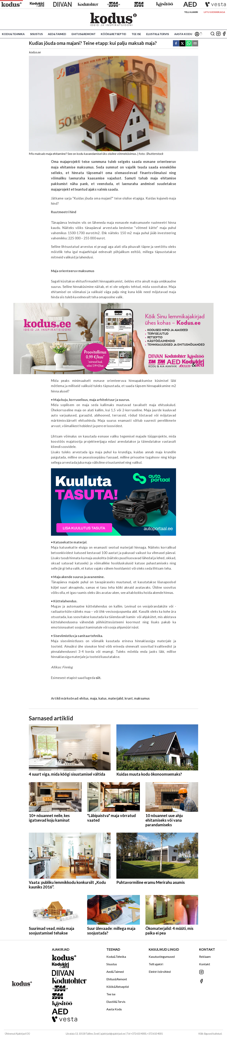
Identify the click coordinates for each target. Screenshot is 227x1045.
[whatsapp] (189, 43)
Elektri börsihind (160, 971)
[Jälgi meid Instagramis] (218, 34)
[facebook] (176, 43)
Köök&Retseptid (113, 34)
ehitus (83, 698)
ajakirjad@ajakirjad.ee (113, 1033)
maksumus (142, 698)
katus (102, 698)
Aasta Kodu (183, 34)
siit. (98, 678)
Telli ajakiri (191, 12)
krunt (129, 698)
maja (93, 698)
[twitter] (182, 43)
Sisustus (36, 34)
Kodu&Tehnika (13, 34)
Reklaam (205, 956)
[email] (195, 43)
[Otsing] (212, 34)
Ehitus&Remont (84, 34)
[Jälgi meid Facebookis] (224, 34)
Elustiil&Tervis (157, 34)
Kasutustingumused (162, 956)
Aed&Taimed (57, 34)
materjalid (115, 698)
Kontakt (204, 964)
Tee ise (136, 34)
